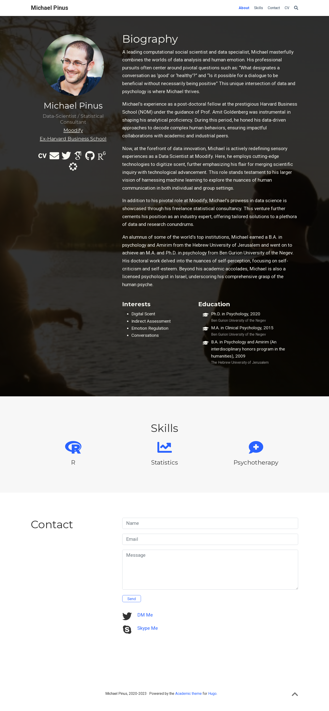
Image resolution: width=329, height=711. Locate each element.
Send (131, 598)
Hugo (212, 693)
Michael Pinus (49, 8)
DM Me (145, 615)
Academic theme (188, 693)
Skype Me (147, 628)
